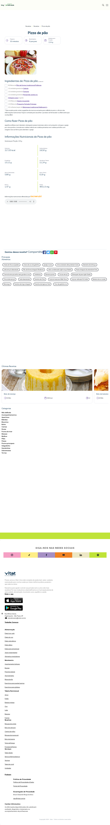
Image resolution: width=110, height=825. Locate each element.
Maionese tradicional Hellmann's (35, 107)
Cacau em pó (63, 274)
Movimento (9, 660)
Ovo (6, 706)
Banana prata (50, 274)
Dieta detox (8, 645)
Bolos (4, 424)
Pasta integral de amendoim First (86, 269)
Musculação (9, 679)
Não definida (6, 413)
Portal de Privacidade (20, 786)
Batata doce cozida (99, 279)
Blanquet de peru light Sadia (81, 274)
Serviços (8, 749)
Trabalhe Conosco (11, 622)
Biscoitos (5, 422)
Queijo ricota (48, 265)
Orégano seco (13, 98)
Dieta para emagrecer (12, 649)
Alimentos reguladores (12, 656)
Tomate (26, 92)
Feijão (7, 699)
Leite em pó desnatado (11, 269)
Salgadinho (6, 446)
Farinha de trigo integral (22, 284)
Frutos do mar (7, 432)
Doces (4, 429)
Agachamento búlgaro (12, 664)
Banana (7, 714)
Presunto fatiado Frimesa (26, 104)
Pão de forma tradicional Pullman (28, 85)
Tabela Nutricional (12, 691)
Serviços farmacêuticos (12, 757)
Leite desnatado (25, 279)
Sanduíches (6, 448)
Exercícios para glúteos (12, 687)
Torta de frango (10, 743)
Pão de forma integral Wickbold (33, 269)
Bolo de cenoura (10, 728)
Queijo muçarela (23, 101)
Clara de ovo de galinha (31, 265)
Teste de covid (9, 764)
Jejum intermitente (11, 653)
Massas (4, 434)
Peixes (4, 441)
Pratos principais (8, 443)
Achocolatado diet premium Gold (67, 265)
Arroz (6, 695)
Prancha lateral (10, 672)
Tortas (4, 453)
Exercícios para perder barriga (14, 683)
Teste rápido (9, 753)
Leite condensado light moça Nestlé (59, 269)
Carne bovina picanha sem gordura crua (17, 274)
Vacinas (7, 760)
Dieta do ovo (9, 637)
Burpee (7, 668)
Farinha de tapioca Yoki (42, 284)
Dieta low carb (10, 633)
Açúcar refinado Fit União (80, 279)
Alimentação (10, 630)
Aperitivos (5, 417)
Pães (3, 439)
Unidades (8, 768)
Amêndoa (37, 274)
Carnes (4, 427)
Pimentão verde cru (30, 95)
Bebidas (5, 420)
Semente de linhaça (89, 265)
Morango (7, 284)
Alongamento (9, 676)
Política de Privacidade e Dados (23, 782)
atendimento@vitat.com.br (17, 618)
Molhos (4, 436)
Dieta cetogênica (10, 641)
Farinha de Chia (40, 279)
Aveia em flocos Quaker (11, 265)
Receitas (28, 26)
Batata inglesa (9, 702)
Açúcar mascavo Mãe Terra (58, 279)
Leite (6, 710)
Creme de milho (10, 731)
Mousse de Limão (10, 724)
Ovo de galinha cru (61, 284)
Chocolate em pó (9, 279)
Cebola (25, 88)
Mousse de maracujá (11, 735)
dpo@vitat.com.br (19, 798)
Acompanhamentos (9, 415)
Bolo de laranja (10, 739)
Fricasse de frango (11, 747)
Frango (7, 718)
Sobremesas (6, 450)
